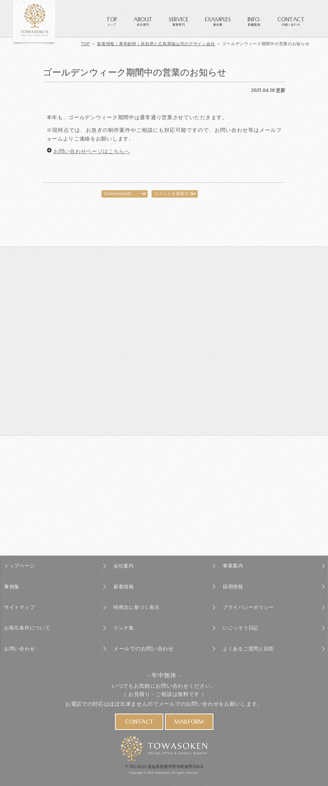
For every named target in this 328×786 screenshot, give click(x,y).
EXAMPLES (217, 21)
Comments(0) (118, 193)
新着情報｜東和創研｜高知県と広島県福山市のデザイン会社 (156, 43)
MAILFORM (189, 721)
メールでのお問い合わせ (143, 647)
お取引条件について (28, 627)
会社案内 (124, 566)
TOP (112, 21)
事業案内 (234, 566)
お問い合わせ (20, 647)
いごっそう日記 (242, 627)
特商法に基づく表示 (138, 607)
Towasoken (162, 771)
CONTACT (291, 21)
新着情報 (124, 586)
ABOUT (143, 21)
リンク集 (124, 627)
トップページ (20, 566)
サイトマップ (20, 607)
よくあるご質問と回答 (250, 647)
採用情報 (234, 586)
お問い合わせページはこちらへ (91, 151)
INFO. (254, 21)
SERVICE (178, 21)
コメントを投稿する (173, 193)
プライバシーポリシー (250, 607)
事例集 (12, 586)
